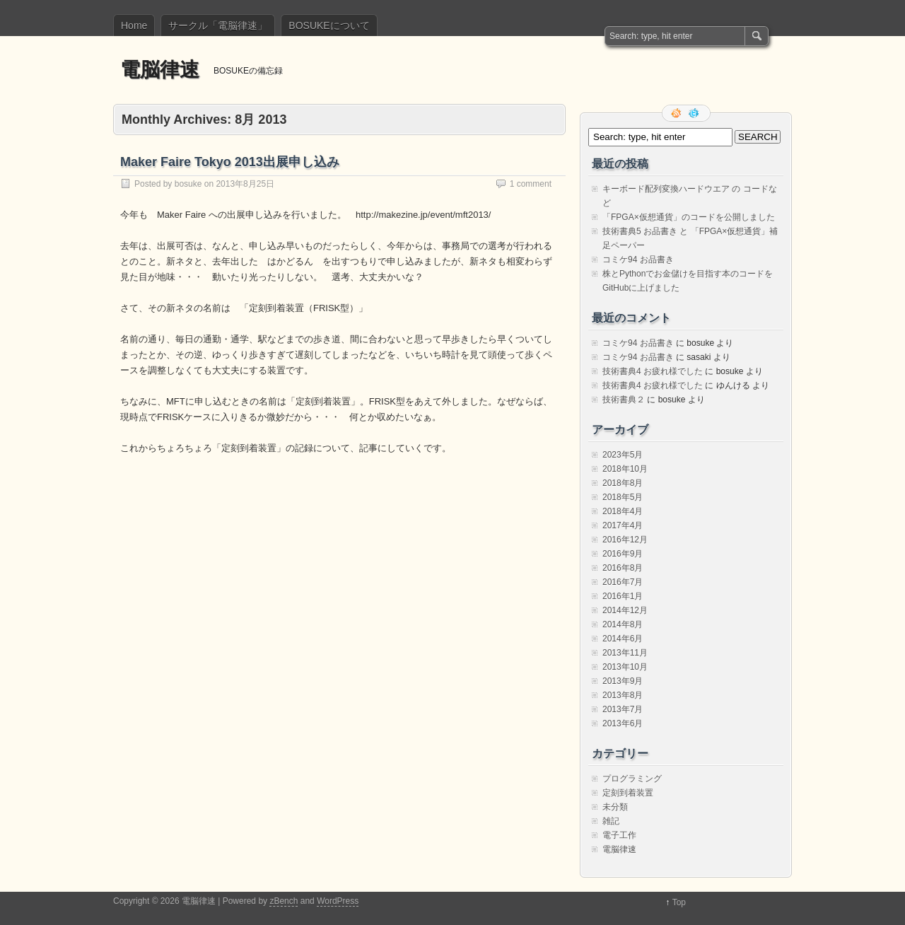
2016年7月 (622, 582)
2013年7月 (622, 709)
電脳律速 (159, 70)
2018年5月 (622, 497)
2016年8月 (622, 568)
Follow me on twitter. (695, 113)
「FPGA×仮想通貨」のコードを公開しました (688, 217)
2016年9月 (622, 554)
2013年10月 (625, 667)
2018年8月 (622, 483)
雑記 (610, 821)
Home (134, 25)
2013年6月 (622, 723)
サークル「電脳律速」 (217, 25)
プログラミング (632, 779)
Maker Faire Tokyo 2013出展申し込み (229, 162)
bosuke (188, 184)
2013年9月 (622, 681)
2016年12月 (625, 540)
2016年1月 (622, 596)
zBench (283, 901)
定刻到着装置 (627, 793)
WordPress (337, 901)
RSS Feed (677, 113)
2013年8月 (622, 695)
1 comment (530, 184)
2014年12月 (625, 610)
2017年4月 (622, 525)
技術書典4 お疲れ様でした (652, 371)
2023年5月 (622, 455)
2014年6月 (622, 639)
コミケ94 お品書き (638, 259)
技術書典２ (623, 400)
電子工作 (619, 835)
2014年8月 (622, 624)
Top (679, 902)
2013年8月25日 (245, 184)
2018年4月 (622, 511)
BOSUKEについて (328, 25)
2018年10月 (625, 469)
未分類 (615, 807)
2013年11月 (625, 653)
